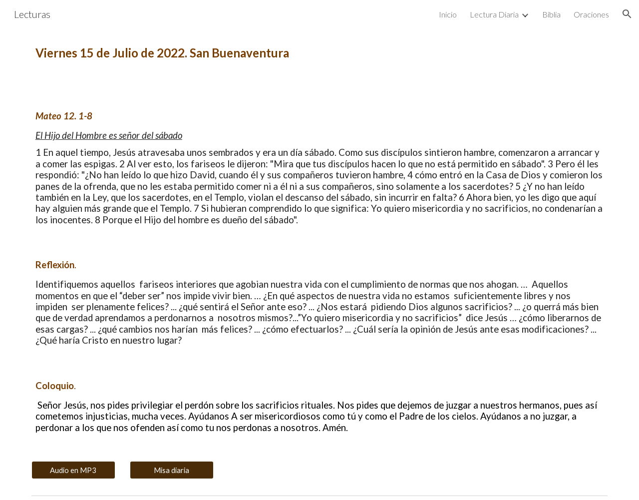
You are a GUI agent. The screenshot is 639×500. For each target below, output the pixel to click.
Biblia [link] (551, 14)
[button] (627, 14)
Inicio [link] (448, 14)
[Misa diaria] (171, 470)
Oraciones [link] (591, 14)
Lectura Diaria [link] (494, 14)
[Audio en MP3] (73, 470)
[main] (319, 53)
